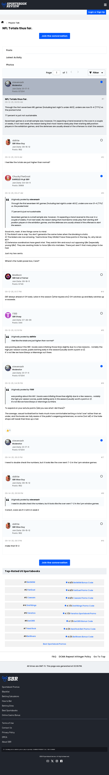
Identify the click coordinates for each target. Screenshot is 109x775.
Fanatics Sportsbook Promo (83, 613)
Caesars (31, 597)
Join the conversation (54, 35)
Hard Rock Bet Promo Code (83, 629)
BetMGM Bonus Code (83, 582)
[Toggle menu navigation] (105, 4)
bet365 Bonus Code (83, 621)
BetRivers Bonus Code (83, 636)
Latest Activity (14, 57)
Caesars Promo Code (83, 598)
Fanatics (31, 613)
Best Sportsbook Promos (54, 644)
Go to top (99, 656)
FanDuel (31, 590)
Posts (9, 50)
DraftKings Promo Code (83, 605)
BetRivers (31, 636)
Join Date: (17, 88)
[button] (8, 430)
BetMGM (31, 582)
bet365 (31, 620)
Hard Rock (31, 628)
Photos (10, 64)
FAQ (54, 656)
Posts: (15, 91)
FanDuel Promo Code (83, 590)
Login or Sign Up (96, 12)
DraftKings (31, 605)
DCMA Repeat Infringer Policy (75, 656)
